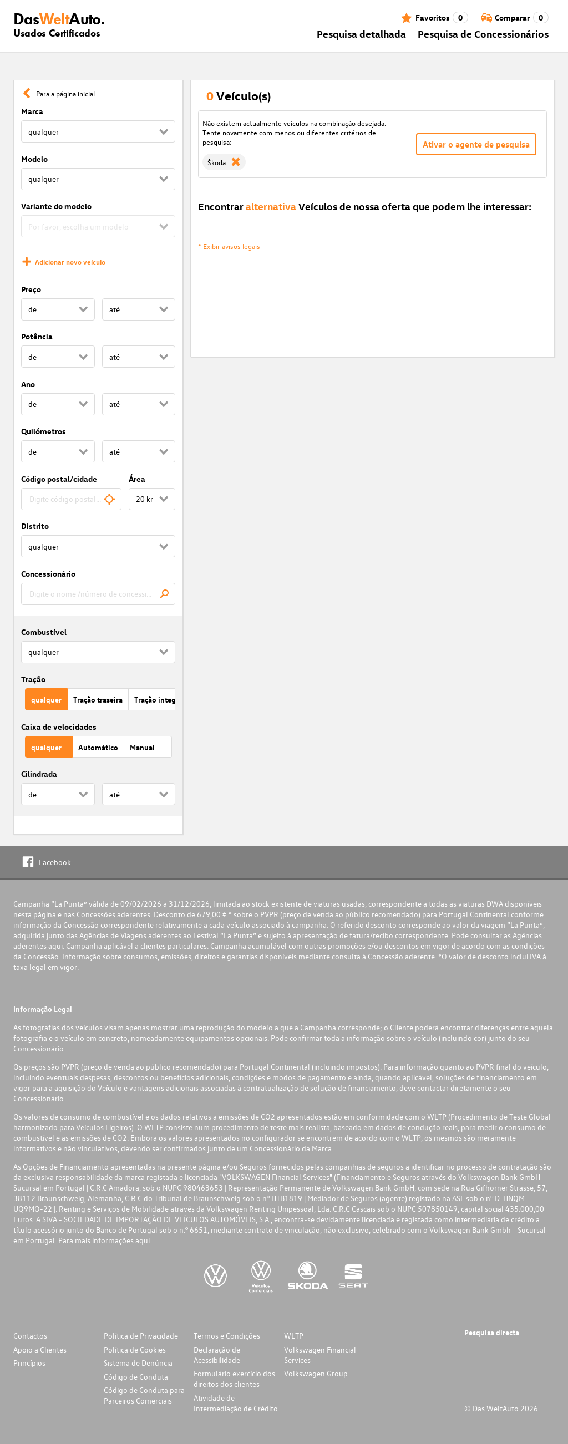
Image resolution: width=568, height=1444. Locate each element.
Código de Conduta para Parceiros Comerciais (144, 1395)
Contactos (30, 1335)
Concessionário (48, 573)
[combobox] (71, 499)
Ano (28, 384)
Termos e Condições (227, 1335)
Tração (33, 679)
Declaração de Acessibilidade (217, 1354)
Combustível (44, 632)
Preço (31, 289)
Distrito (35, 526)
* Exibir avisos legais (229, 246)
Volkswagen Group (316, 1373)
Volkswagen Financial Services (320, 1354)
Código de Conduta (136, 1376)
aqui (55, 945)
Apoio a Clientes (40, 1349)
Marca (32, 111)
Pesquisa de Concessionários (483, 33)
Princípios (29, 1362)
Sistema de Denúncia (138, 1362)
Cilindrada (39, 774)
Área (137, 479)
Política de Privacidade (141, 1335)
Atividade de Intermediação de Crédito (236, 1403)
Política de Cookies (135, 1349)
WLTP (293, 1335)
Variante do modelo (56, 206)
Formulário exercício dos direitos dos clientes (234, 1378)
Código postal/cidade (59, 479)
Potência (37, 336)
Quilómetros (43, 431)
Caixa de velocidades (59, 726)
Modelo (34, 159)
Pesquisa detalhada (361, 33)
